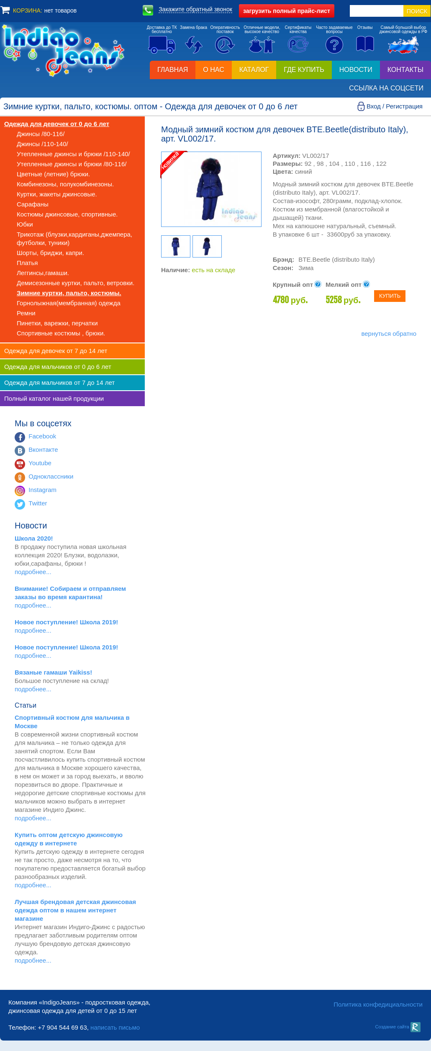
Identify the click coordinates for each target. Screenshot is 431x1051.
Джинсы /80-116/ (40, 133)
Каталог (254, 69)
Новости (355, 69)
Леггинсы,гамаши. (43, 272)
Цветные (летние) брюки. (53, 174)
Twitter (37, 503)
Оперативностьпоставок (225, 29)
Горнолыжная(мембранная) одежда (69, 303)
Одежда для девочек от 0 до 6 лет (56, 123)
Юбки (25, 224)
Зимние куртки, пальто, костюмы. (69, 292)
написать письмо (115, 1027)
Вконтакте (43, 449)
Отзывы (365, 27)
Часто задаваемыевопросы (334, 29)
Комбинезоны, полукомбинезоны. (65, 184)
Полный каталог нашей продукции (54, 398)
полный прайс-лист (286, 11)
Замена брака (193, 27)
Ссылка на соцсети (386, 88)
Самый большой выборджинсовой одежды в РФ (403, 29)
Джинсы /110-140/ (42, 143)
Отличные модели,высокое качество (262, 29)
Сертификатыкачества (298, 29)
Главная (172, 69)
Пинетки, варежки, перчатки (57, 323)
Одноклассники (50, 476)
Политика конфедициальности (378, 1004)
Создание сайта (398, 1026)
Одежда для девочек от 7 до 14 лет (55, 350)
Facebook (42, 436)
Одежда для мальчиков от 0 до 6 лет (57, 366)
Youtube (39, 462)
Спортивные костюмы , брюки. (61, 333)
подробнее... (33, 571)
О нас (213, 69)
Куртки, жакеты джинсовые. (57, 194)
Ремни (26, 313)
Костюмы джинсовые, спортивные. (67, 214)
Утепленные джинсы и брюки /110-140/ (73, 153)
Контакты (405, 69)
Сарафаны (33, 204)
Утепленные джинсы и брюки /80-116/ (71, 163)
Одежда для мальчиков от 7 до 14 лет (59, 382)
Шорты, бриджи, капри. (50, 252)
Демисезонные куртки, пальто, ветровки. (75, 282)
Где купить (304, 69)
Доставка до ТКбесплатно (162, 29)
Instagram (42, 489)
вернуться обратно (388, 333)
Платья (27, 262)
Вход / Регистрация (395, 106)
